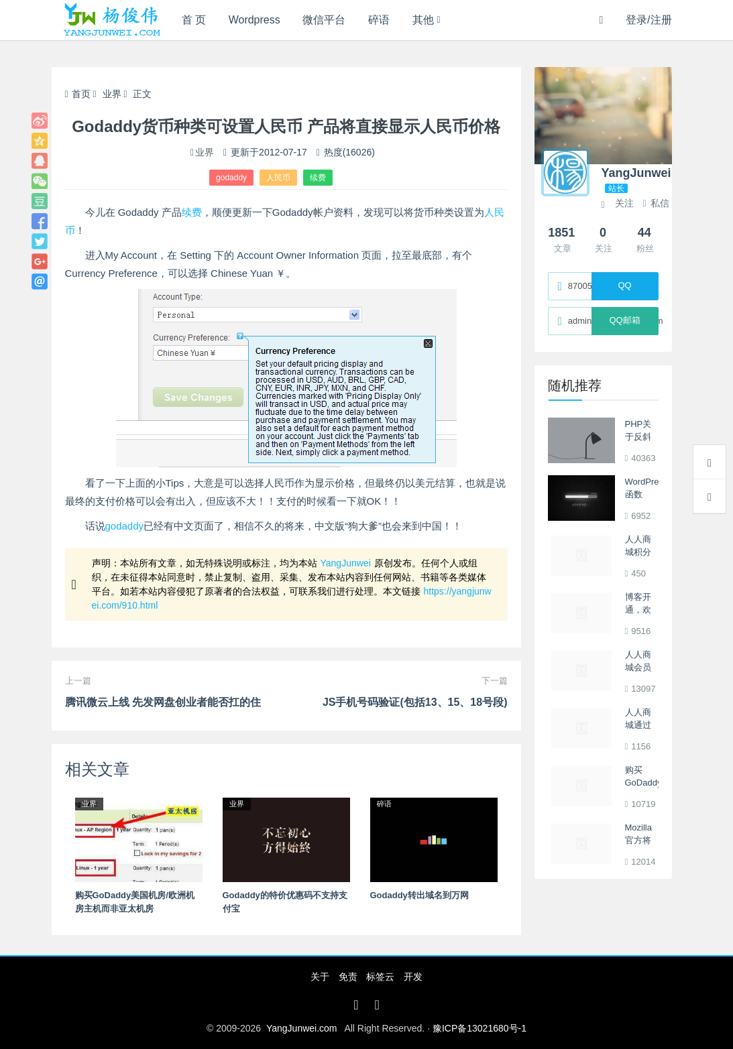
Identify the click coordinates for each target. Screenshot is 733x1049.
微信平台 (324, 19)
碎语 (379, 19)
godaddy (231, 177)
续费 (318, 177)
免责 (348, 976)
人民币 (278, 177)
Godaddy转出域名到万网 (419, 895)
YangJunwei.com (301, 1028)
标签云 (380, 976)
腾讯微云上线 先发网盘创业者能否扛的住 (163, 702)
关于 (320, 976)
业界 (112, 93)
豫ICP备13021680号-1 (479, 1028)
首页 (78, 93)
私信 (655, 203)
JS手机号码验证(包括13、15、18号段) (415, 702)
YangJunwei (346, 563)
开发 (413, 976)
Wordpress (254, 19)
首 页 (194, 19)
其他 (424, 19)
